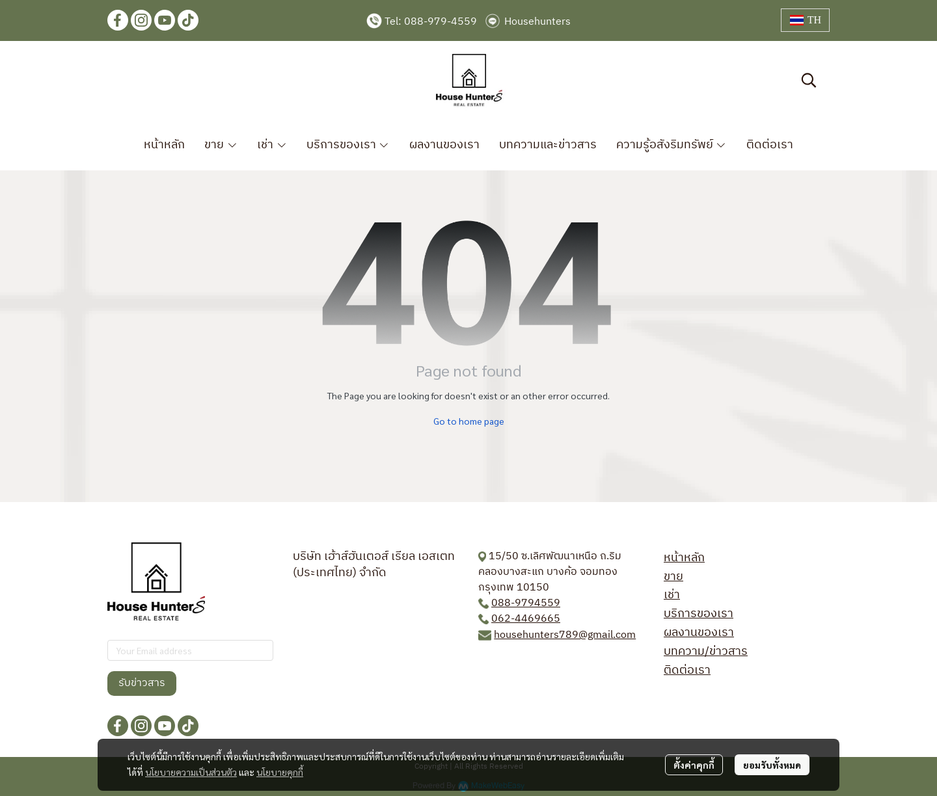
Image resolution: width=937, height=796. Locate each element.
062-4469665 (525, 619)
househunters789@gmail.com (565, 635)
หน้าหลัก (684, 558)
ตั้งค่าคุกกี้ (693, 765)
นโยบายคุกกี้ (279, 772)
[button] (805, 20)
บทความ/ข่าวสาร (706, 651)
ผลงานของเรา (699, 633)
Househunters (537, 22)
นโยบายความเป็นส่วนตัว (191, 772)
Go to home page (468, 421)
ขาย (673, 577)
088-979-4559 (440, 22)
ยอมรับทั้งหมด (772, 765)
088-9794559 (525, 603)
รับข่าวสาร (141, 683)
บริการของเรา (698, 614)
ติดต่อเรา (687, 670)
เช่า (672, 595)
